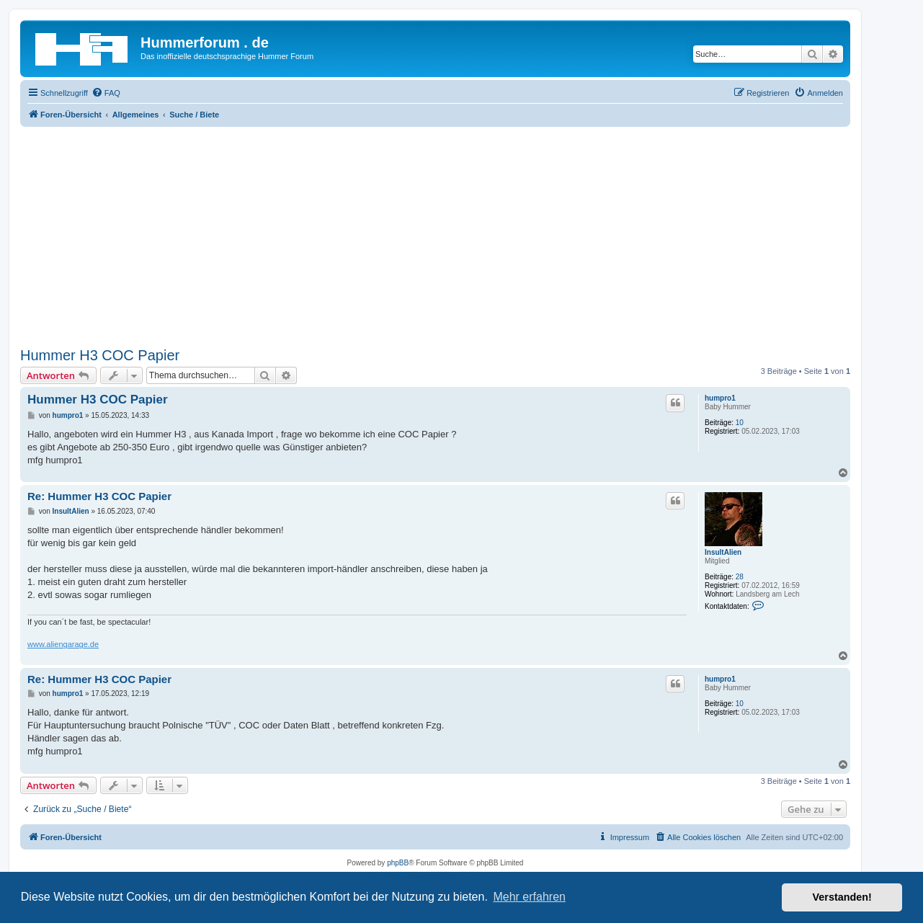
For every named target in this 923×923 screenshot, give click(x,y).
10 (740, 423)
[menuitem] (106, 93)
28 (740, 577)
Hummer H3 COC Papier (99, 355)
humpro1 (720, 398)
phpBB (398, 863)
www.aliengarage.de (63, 644)
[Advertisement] (435, 235)
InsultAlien (723, 552)
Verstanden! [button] (842, 897)
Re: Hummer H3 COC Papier (99, 496)
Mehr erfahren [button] (529, 897)
